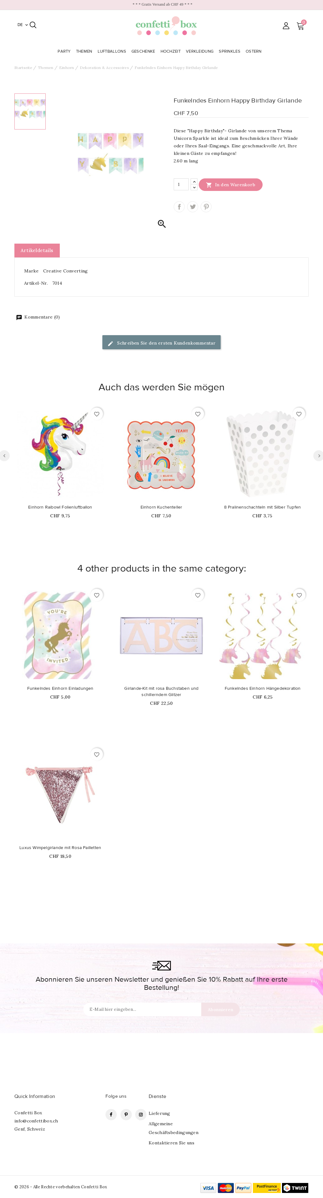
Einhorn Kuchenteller (161, 507)
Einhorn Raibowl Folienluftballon (60, 507)
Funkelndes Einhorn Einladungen (60, 688)
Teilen (179, 207)
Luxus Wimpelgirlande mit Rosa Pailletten (60, 848)
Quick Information (34, 1096)
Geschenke (143, 51)
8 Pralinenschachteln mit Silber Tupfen (262, 507)
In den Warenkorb (230, 184)
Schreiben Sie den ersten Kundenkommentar (161, 343)
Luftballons (113, 51)
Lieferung (159, 1113)
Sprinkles (230, 51)
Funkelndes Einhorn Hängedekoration (263, 688)
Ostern (254, 51)
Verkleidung (200, 51)
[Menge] (181, 184)
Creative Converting (65, 271)
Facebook (111, 1114)
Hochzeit (171, 51)
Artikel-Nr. (36, 283)
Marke (31, 271)
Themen (85, 51)
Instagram (140, 1114)
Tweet (192, 207)
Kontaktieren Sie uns (171, 1143)
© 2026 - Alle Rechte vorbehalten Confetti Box (60, 1187)
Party (65, 51)
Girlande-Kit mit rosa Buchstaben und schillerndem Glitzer (161, 692)
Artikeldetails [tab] (37, 250)
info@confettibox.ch (36, 1121)
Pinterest (206, 207)
